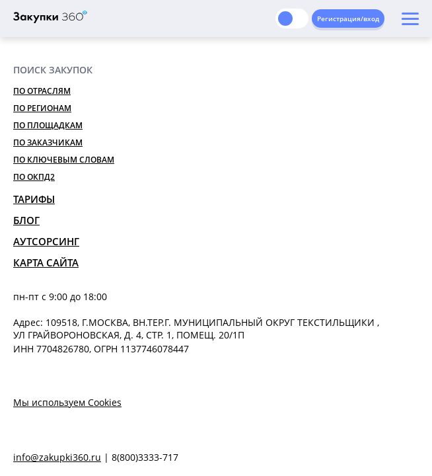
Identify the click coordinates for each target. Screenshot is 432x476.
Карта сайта (46, 262)
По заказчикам (48, 142)
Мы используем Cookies (67, 402)
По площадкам (48, 125)
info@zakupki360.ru (57, 457)
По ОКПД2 (34, 176)
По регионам (42, 108)
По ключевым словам (63, 159)
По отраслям (42, 91)
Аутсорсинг (46, 241)
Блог (26, 220)
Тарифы (34, 199)
